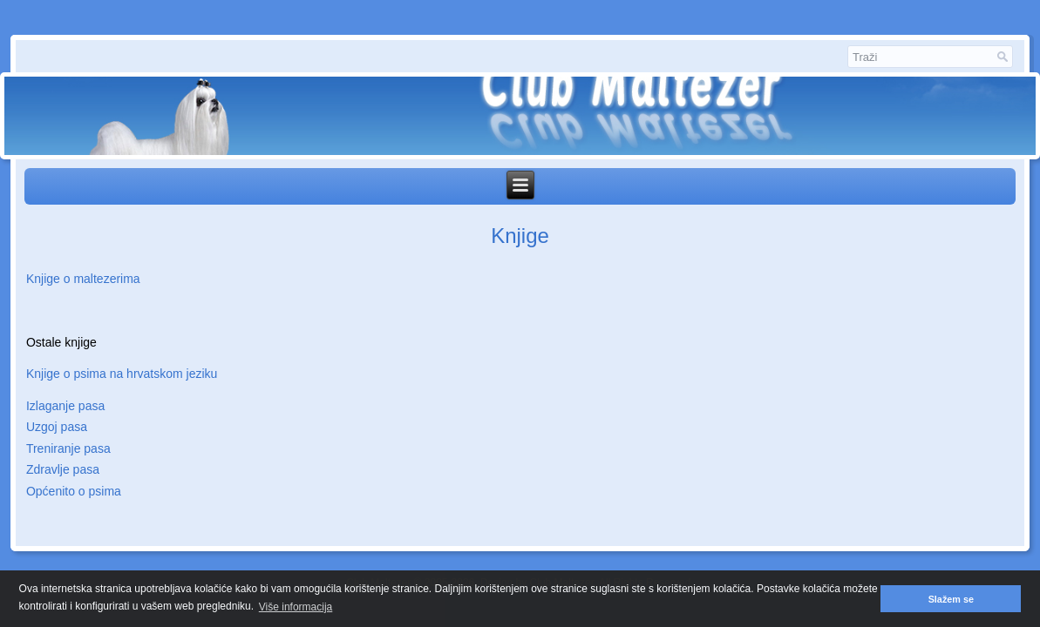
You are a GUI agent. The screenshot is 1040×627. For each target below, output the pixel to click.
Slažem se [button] (951, 599)
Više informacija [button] (295, 607)
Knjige (520, 235)
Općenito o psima (73, 491)
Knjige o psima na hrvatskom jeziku (121, 374)
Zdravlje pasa (62, 469)
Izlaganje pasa (65, 406)
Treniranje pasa (68, 448)
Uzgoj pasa (56, 427)
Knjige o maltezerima (83, 279)
